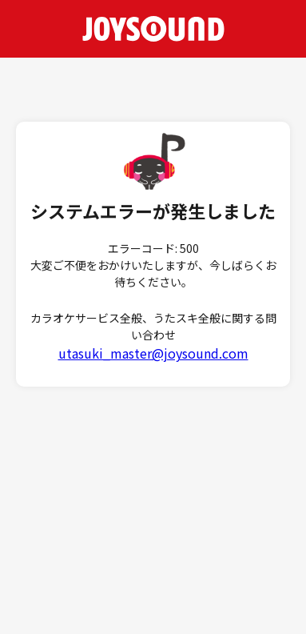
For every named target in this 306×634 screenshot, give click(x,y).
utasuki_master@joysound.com (153, 353)
